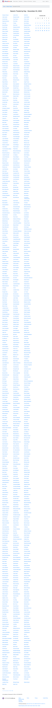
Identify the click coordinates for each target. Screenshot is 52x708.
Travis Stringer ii (5, 269)
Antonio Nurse (15, 383)
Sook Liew (15, 185)
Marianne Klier (15, 431)
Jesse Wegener (16, 122)
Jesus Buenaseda (16, 614)
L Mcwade (26, 379)
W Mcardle (26, 547)
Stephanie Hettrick (16, 27)
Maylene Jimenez (27, 302)
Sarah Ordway (26, 360)
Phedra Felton (15, 285)
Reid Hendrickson (16, 69)
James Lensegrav (16, 407)
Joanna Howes (26, 529)
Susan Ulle (15, 533)
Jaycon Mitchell (5, 138)
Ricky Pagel (4, 561)
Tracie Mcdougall (16, 136)
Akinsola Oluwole (16, 553)
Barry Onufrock (5, 324)
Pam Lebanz (26, 320)
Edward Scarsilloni (5, 676)
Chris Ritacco (26, 77)
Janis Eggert (15, 328)
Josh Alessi (26, 419)
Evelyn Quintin (26, 220)
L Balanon (15, 626)
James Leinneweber (6, 632)
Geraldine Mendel (27, 599)
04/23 (31, 705)
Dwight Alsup (4, 33)
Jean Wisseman (5, 169)
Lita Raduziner (15, 140)
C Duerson (4, 342)
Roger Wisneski (27, 541)
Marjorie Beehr (15, 225)
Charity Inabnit (15, 263)
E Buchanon (15, 271)
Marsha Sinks (26, 295)
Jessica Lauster (16, 41)
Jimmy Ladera (15, 235)
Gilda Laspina (26, 460)
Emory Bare (15, 494)
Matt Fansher (26, 118)
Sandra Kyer (26, 175)
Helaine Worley (16, 379)
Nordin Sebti (15, 360)
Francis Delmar (5, 391)
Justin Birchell (15, 114)
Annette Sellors (5, 49)
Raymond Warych (16, 567)
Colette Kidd (4, 456)
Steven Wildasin (27, 411)
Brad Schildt (26, 328)
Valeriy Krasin (26, 191)
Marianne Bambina (5, 529)
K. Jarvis (25, 210)
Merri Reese (4, 267)
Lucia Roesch (4, 352)
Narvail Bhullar (5, 25)
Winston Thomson (27, 267)
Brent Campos (5, 322)
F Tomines (15, 670)
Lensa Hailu (4, 415)
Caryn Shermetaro (5, 225)
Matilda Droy (26, 391)
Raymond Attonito (5, 393)
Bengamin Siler (27, 112)
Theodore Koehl (27, 389)
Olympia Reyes (16, 504)
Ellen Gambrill (4, 202)
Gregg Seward (26, 165)
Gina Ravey (15, 405)
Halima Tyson (26, 235)
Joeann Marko (26, 346)
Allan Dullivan (15, 575)
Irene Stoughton (5, 346)
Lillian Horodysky (5, 626)
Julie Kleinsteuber (16, 283)
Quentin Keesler (16, 358)
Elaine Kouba (26, 433)
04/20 (39, 705)
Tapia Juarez (15, 336)
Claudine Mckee (16, 33)
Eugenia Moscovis (27, 650)
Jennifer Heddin (27, 102)
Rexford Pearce (5, 179)
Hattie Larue (15, 462)
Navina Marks (26, 423)
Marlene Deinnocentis (28, 362)
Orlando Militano (5, 140)
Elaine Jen (15, 106)
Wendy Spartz (15, 565)
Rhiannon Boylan (5, 520)
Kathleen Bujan (27, 638)
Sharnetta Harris (16, 302)
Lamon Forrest (26, 480)
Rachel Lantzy (4, 35)
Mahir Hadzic (26, 342)
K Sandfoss (26, 366)
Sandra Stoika (26, 591)
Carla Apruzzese (5, 610)
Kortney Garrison (16, 124)
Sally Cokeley (26, 21)
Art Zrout (25, 409)
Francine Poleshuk (16, 529)
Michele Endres (27, 92)
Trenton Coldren (27, 171)
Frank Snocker (15, 595)
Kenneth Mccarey (5, 634)
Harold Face (4, 98)
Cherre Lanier (26, 19)
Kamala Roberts (27, 29)
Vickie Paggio (4, 304)
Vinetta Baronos (5, 193)
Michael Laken (26, 462)
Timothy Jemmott (27, 618)
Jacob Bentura (26, 498)
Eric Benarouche (5, 336)
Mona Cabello (15, 171)
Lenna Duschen (27, 150)
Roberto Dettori (27, 682)
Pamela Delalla (26, 356)
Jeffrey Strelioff (16, 253)
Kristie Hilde (26, 583)
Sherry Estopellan (27, 454)
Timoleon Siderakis (27, 167)
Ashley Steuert (5, 295)
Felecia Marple (15, 156)
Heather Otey (26, 539)
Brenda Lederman (16, 423)
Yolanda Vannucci (27, 49)
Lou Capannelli (16, 316)
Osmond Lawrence (27, 640)
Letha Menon (4, 271)
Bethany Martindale (16, 508)
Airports (34, 1)
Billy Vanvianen (5, 187)
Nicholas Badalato (5, 462)
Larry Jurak (26, 413)
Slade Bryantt (15, 563)
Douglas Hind (4, 291)
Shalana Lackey (5, 464)
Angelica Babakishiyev (6, 403)
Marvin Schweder (27, 533)
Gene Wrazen (26, 464)
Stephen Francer (5, 261)
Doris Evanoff (4, 445)
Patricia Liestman (27, 508)
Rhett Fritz (26, 138)
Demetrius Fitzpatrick (28, 364)
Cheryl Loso (15, 348)
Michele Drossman (27, 37)
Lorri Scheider (26, 672)
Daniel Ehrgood (16, 330)
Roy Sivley (26, 249)
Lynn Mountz (15, 585)
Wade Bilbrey (26, 425)
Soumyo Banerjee (16, 220)
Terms (28, 698)
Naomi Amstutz (16, 583)
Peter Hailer (26, 589)
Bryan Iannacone (16, 94)
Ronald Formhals (27, 98)
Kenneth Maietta (5, 263)
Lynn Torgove (26, 660)
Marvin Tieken (15, 520)
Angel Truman (26, 81)
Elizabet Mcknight (16, 210)
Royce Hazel (15, 273)
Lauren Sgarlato (5, 293)
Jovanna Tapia (26, 474)
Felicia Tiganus (27, 285)
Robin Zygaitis (26, 146)
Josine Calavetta (5, 581)
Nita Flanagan (15, 551)
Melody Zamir (15, 660)
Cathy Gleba (15, 573)
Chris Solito (15, 21)
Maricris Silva (4, 306)
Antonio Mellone (16, 138)
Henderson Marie (27, 575)
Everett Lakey (4, 27)
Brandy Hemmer (5, 447)
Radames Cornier (16, 152)
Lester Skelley (4, 191)
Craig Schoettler (16, 393)
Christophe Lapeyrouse (28, 277)
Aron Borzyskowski (27, 579)
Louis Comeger (27, 674)
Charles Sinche (26, 283)
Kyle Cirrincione (16, 543)
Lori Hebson (26, 431)
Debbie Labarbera (27, 676)
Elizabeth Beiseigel (16, 650)
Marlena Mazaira (27, 350)
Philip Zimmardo (16, 110)
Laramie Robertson (16, 500)
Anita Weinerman (5, 531)
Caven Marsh (4, 146)
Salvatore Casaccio (5, 277)
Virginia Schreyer (27, 271)
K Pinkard (15, 466)
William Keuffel (16, 233)
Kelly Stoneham (5, 443)
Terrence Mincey (16, 295)
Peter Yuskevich (16, 443)
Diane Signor (4, 654)
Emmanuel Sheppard (28, 114)
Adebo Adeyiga (5, 251)
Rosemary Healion (16, 332)
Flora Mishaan (15, 39)
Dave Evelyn (26, 644)
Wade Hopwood (27, 144)
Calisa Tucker (15, 118)
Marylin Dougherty (16, 403)
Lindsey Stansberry (16, 257)
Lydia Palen (26, 336)
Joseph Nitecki (5, 320)
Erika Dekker (4, 273)
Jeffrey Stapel (15, 571)
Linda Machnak (27, 632)
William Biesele (5, 642)
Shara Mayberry (5, 405)
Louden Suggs (5, 401)
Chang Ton (4, 118)
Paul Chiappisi (26, 106)
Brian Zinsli (4, 472)
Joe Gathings (26, 616)
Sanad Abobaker (16, 304)
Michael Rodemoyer (16, 652)
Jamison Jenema (16, 664)
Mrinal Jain (26, 306)
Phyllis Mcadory (5, 549)
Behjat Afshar (15, 245)
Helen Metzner (26, 177)
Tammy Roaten (5, 350)
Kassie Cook (4, 104)
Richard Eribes (26, 185)
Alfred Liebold (15, 350)
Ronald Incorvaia (5, 348)
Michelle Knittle (5, 620)
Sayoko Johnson (27, 516)
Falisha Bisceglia (27, 39)
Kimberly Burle (5, 547)
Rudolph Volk (4, 340)
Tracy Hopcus (15, 19)
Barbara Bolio (26, 122)
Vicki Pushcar (4, 674)
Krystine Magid (26, 441)
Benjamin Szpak (16, 49)
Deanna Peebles (5, 640)
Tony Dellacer (4, 75)
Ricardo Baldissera (16, 593)
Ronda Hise (4, 437)
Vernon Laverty (5, 233)
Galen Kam (26, 59)
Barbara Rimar (15, 506)
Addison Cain (26, 439)
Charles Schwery (5, 210)
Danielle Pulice (15, 88)
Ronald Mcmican (16, 482)
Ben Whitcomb (5, 63)
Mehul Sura (4, 684)
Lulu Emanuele (15, 381)
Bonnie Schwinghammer (28, 381)
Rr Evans (14, 656)
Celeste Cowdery (27, 310)
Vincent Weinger (27, 225)
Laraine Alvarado (27, 612)
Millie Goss (15, 356)
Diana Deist (15, 25)
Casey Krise (15, 456)
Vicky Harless (4, 237)
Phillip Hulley (4, 71)
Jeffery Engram (5, 589)
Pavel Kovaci (4, 648)
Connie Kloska (5, 543)
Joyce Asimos (15, 411)
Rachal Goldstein (27, 179)
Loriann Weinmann (5, 156)
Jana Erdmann (5, 498)
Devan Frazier (15, 73)
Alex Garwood (15, 293)
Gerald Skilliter (26, 293)
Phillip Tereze (26, 330)
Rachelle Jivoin (27, 332)
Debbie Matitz (4, 29)
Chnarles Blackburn (5, 130)
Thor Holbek (26, 652)
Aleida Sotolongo (5, 585)
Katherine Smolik (5, 279)
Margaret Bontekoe (27, 25)
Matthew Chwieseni (27, 531)
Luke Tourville (4, 124)
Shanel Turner (15, 634)
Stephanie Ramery (5, 21)
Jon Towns (26, 291)
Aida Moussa (4, 559)
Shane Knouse (5, 494)
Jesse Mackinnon (5, 362)
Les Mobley (15, 391)
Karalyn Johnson (5, 510)
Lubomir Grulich (27, 654)
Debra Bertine (26, 482)
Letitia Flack (4, 524)
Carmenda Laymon (27, 368)
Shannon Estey (26, 259)
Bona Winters (4, 200)
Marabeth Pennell (16, 116)
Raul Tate (15, 531)
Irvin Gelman (26, 466)
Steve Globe (15, 57)
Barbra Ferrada (16, 676)
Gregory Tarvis (26, 630)
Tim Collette (4, 399)
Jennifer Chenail (27, 344)
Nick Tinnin (15, 181)
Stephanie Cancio (27, 187)
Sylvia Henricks (5, 334)
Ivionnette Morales (27, 304)
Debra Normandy (16, 132)
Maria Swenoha (27, 648)
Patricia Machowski (16, 464)
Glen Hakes (15, 306)
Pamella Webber (27, 581)
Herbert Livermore (5, 43)
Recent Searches (22, 705)
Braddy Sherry (15, 581)
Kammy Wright (16, 549)
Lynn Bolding (15, 308)
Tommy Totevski (16, 419)
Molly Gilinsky (26, 622)
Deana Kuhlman (27, 247)
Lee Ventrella (26, 212)
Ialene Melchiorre (16, 165)
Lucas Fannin (4, 429)
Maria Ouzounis (27, 314)
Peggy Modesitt (27, 265)
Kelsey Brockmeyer (27, 543)
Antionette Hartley (16, 206)
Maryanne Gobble (5, 316)
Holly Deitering (5, 216)
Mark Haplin (26, 510)
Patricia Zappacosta (27, 90)
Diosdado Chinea (5, 257)
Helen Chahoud (16, 620)
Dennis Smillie (26, 200)
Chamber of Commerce (28, 1)
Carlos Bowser (15, 104)
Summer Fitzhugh (27, 383)
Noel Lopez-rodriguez (17, 421)
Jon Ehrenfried (5, 67)
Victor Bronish (26, 403)
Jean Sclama (4, 490)
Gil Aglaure (26, 47)
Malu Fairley (4, 504)
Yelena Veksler (5, 283)
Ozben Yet (4, 332)
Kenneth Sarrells (5, 502)
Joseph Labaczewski (6, 181)
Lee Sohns (26, 514)
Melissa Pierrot (27, 470)
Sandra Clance (26, 279)
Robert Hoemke (27, 624)
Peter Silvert (15, 472)
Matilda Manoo (5, 220)
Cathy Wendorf (5, 668)
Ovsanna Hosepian (27, 668)
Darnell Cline (15, 108)
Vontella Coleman (27, 316)
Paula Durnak (15, 502)
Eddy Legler (15, 587)
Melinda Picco (15, 636)
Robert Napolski (5, 173)
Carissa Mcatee (16, 318)
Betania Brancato (16, 158)
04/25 (26, 705)
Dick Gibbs (4, 488)
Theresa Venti (26, 257)
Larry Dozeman (16, 524)
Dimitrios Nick (26, 45)
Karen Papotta (15, 326)
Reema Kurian (4, 468)
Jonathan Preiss (16, 289)
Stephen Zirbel (15, 96)
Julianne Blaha (26, 255)
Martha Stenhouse (27, 206)
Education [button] (20, 1)
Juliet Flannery (26, 181)
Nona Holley (26, 169)
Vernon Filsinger (16, 320)
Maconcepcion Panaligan (7, 638)
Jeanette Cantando (5, 506)
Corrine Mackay (16, 35)
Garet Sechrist (5, 330)
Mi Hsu (25, 634)
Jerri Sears (4, 235)
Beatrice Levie (15, 354)
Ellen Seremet (15, 577)
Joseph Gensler (27, 348)
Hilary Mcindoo (16, 640)
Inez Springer (15, 401)
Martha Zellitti (4, 92)
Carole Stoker (4, 368)
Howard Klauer (16, 606)
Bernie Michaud (16, 399)
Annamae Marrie (5, 204)
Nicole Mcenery (16, 346)
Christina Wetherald (16, 618)
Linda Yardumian (16, 202)
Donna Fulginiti (5, 500)
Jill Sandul (4, 287)
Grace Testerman (5, 128)
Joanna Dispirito (16, 193)
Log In (44, 1)
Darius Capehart (16, 83)
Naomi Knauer (26, 555)
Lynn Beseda (26, 549)
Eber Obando (4, 229)
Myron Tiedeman (16, 447)
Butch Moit (4, 122)
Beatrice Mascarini (27, 318)
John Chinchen (16, 630)
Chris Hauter (26, 407)
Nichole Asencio (5, 239)
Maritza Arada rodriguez (6, 427)
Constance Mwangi (16, 486)
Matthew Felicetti (27, 435)
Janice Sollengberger (28, 334)
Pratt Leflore (26, 387)
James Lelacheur (27, 553)
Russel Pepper (15, 344)
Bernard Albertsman (27, 608)
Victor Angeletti (16, 267)
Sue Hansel (26, 253)
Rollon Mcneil (4, 658)
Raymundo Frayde (27, 352)
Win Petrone (26, 636)
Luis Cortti (4, 387)
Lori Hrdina (26, 340)
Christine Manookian (17, 569)
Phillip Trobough (16, 425)
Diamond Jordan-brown (17, 539)
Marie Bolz (15, 251)
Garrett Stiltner (15, 561)
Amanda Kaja (4, 102)
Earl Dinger (15, 541)
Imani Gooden (26, 520)
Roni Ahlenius (4, 114)
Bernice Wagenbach (16, 557)
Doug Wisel (4, 545)
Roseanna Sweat (16, 175)
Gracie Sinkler (4, 595)
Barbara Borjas (5, 413)
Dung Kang (15, 100)
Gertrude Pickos (16, 445)
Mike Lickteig (4, 417)
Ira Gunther (15, 128)
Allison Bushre (15, 377)
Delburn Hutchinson (16, 362)
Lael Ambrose (4, 516)
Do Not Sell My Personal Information (21, 700)
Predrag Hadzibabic (5, 314)
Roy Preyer (15, 642)
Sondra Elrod (15, 474)
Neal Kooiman (4, 666)
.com (7, 1)
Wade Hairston (5, 454)
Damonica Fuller (5, 433)
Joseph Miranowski (16, 239)
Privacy (36, 698)
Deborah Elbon (5, 470)
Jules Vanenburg (27, 405)
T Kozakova (26, 358)
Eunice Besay (15, 310)
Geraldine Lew (15, 535)
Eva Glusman (15, 312)
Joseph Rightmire (5, 165)
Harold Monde (5, 312)
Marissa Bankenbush (17, 150)
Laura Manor (15, 63)
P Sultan (14, 23)
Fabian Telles (4, 318)
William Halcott (5, 593)
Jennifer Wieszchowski (6, 672)
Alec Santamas (5, 478)
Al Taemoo (4, 289)
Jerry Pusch (26, 518)
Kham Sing (15, 98)
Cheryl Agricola (27, 415)
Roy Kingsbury (15, 632)
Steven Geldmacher (27, 628)
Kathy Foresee (5, 397)
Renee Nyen (4, 608)
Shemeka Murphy (27, 204)
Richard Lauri (4, 167)
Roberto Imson (26, 506)
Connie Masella (27, 397)
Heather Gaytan (16, 324)
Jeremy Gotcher (27, 43)
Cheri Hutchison (5, 573)
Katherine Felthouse (16, 218)
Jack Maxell (15, 255)
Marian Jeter (26, 610)
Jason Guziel (4, 116)
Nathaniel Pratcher (16, 167)
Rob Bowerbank (5, 45)
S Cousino (26, 202)
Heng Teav (4, 94)
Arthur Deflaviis (5, 567)
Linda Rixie (4, 646)
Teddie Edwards (16, 92)
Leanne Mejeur (5, 83)
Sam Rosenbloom (27, 658)
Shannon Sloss (5, 61)
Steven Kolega (26, 545)
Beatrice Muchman (5, 249)
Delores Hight (26, 233)
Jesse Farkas (15, 59)
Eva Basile (15, 47)
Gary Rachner (15, 45)
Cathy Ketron (15, 227)
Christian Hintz (5, 208)
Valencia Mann (26, 593)
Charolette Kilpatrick (17, 395)
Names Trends (9, 6)
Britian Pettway (5, 569)
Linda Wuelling (15, 409)
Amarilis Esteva (5, 409)
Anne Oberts (15, 169)
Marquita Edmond (5, 606)
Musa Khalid (4, 628)
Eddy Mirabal (4, 423)
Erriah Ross (15, 352)
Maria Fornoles (26, 88)
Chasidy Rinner (16, 130)
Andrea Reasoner (5, 482)
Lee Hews (15, 214)
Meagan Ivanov (16, 322)
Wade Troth (15, 684)
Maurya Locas (26, 142)
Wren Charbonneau (5, 541)
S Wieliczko (4, 354)
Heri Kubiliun (26, 326)
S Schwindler (26, 100)
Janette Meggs (16, 243)
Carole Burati (26, 281)
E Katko (3, 243)
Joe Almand (4, 366)
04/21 (36, 705)
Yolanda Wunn (15, 397)
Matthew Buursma (16, 628)
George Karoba (16, 237)
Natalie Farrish (5, 571)
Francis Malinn (15, 608)
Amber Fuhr (26, 447)
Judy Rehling (4, 79)
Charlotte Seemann (5, 247)
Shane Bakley (15, 51)
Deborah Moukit (16, 249)
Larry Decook (15, 204)
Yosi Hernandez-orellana (6, 148)
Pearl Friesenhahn (5, 88)
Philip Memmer (5, 120)
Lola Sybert (4, 69)
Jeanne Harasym (16, 454)
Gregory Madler (16, 518)
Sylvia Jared (4, 171)
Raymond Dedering (27, 502)
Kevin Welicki (26, 23)
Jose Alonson (4, 385)
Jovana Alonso (5, 142)
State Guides (15, 1)
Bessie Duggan (26, 393)
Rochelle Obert (15, 498)
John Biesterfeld (16, 177)
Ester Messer (4, 583)
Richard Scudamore (5, 152)
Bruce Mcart (15, 492)
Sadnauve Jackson (5, 662)
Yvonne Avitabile (27, 173)
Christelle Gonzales (16, 514)
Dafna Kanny (26, 656)
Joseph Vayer (15, 510)
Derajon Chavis (16, 522)
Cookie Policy (45, 698)
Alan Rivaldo (4, 302)
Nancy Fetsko (26, 67)
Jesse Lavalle (26, 476)
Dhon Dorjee (15, 427)
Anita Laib (26, 563)
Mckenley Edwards (27, 561)
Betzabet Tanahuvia (27, 83)
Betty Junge (15, 195)
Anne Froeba (26, 496)
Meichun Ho (26, 492)
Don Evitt (14, 247)
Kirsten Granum (5, 553)
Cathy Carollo (4, 17)
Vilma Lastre (26, 557)
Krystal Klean (26, 128)
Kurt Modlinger (16, 470)
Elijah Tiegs (15, 666)
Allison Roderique (16, 612)
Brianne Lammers (5, 533)
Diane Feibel (4, 439)
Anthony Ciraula (16, 102)
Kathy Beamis (4, 539)
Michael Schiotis (16, 79)
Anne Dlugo (26, 124)
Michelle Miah (15, 187)
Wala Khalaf (15, 547)
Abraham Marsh (27, 472)
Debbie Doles (26, 573)
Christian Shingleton (6, 195)
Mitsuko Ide (26, 427)
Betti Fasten (26, 585)
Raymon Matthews (27, 664)
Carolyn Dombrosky (16, 488)
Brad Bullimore (5, 183)
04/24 (29, 705)
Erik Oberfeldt (15, 638)
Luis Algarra (15, 154)
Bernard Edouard (27, 51)
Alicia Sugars (26, 478)
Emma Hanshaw (5, 644)
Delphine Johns (5, 597)
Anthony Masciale (27, 569)
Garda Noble (26, 458)
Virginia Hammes (27, 494)
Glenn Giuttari (15, 53)
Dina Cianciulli (5, 460)
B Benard (14, 644)
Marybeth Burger (5, 175)
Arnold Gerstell (26, 239)
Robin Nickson (5, 150)
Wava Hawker (15, 229)
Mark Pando (26, 245)
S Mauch (14, 597)
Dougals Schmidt (16, 261)
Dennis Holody (26, 666)
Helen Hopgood (5, 275)
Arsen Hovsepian (5, 328)
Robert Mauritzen (5, 227)
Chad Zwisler (15, 200)
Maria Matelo (15, 591)
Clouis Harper (26, 134)
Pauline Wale (4, 185)
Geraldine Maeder (27, 31)
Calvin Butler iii (5, 577)
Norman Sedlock (27, 183)
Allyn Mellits (4, 134)
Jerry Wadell (4, 364)
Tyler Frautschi (26, 308)
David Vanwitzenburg (6, 555)
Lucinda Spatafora (5, 579)
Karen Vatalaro (16, 437)
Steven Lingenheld (16, 372)
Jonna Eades (4, 197)
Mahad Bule (26, 193)
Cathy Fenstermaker (27, 324)
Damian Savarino (27, 94)
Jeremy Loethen (5, 512)
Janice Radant (26, 17)
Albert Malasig (26, 154)
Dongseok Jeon (27, 208)
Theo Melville (4, 245)
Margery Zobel (15, 189)
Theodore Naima (5, 177)
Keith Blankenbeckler (28, 229)
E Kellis (3, 206)
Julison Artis (15, 15)
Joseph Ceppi (26, 597)
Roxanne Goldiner (27, 116)
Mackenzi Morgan (5, 624)
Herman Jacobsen (27, 559)
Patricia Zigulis (26, 456)
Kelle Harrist (4, 563)
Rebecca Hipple (5, 31)
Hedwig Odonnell (5, 650)
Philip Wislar (15, 148)
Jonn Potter (4, 106)
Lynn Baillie (4, 259)
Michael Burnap (27, 287)
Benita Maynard (16, 662)
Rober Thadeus (5, 281)
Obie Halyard (4, 360)
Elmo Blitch (15, 43)
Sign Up (47, 1)
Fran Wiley (15, 599)
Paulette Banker (5, 664)
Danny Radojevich (16, 241)
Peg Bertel (4, 379)
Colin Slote (4, 630)
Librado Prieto (15, 579)
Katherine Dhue (5, 551)
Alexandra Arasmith (5, 652)
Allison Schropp (27, 587)
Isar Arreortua (15, 275)
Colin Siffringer (16, 144)
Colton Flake (26, 289)
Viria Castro (26, 75)
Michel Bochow (16, 433)
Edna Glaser (4, 466)
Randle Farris (15, 142)
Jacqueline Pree (16, 173)
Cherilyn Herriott (27, 385)
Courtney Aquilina (5, 96)
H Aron (14, 287)
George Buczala (16, 368)
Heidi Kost (26, 15)
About (20, 698)
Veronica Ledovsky (27, 158)
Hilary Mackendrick (16, 674)
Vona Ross (15, 61)
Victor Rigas (26, 156)
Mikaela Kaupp (26, 108)
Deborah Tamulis (16, 516)
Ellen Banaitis (15, 370)
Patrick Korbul (15, 413)
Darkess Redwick (16, 496)
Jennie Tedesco (5, 591)
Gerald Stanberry (27, 237)
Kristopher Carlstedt (6, 108)
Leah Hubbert (26, 152)
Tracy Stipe (4, 614)
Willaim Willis (15, 191)
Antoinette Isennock (6, 212)
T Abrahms (4, 370)
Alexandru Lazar (5, 100)
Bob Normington (5, 575)
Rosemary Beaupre (27, 662)
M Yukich (15, 55)
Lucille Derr (26, 670)
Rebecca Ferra (5, 37)
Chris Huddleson (16, 435)
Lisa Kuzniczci (5, 377)
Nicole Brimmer (16, 197)
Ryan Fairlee (26, 372)
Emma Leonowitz (16, 90)
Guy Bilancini (4, 338)
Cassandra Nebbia (16, 484)
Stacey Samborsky (27, 488)
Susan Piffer (15, 439)
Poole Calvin (15, 216)
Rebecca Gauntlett (5, 522)
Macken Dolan (5, 395)
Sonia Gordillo (26, 354)
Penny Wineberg (16, 208)
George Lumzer (27, 57)
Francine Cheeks (27, 551)
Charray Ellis (26, 189)
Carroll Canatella (16, 120)
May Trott (15, 81)
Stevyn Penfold (26, 614)
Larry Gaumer (4, 441)
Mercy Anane (4, 486)
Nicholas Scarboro (27, 399)
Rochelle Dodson (5, 612)
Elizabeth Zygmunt (5, 508)
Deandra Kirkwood (5, 218)
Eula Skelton (15, 112)
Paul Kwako (4, 383)
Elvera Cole (4, 77)
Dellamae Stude (27, 484)
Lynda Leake (26, 370)
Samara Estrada (16, 648)
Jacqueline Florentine (28, 130)
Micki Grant (26, 445)
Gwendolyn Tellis (5, 476)
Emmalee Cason (5, 557)
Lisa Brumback (16, 622)
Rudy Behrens (26, 504)
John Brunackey (5, 90)
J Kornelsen (4, 419)
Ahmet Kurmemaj (16, 658)
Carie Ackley (15, 468)
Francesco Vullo (5, 435)
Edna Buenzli (15, 555)
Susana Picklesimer (16, 212)
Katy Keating (26, 642)
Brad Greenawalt (5, 47)
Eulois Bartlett (26, 33)
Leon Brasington (5, 670)
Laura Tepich (26, 53)
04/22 (34, 705)
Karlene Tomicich (16, 67)
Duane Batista (15, 429)
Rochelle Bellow (16, 134)
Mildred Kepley (16, 672)
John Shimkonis (16, 179)
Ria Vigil (14, 37)
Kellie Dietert (4, 255)
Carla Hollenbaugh (5, 411)
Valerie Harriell (26, 646)
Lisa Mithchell (4, 326)
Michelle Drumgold (5, 480)
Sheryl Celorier (15, 146)
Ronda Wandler (5, 214)
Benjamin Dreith (5, 425)
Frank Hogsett (26, 537)
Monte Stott (15, 646)
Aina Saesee (26, 195)
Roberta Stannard (5, 285)
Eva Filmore (4, 136)
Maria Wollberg (16, 610)
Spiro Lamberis (27, 65)
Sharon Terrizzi (16, 338)
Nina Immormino (16, 389)
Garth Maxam (4, 407)
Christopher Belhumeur (17, 231)
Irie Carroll (15, 277)
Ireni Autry (26, 421)
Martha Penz (4, 41)
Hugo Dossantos (16, 342)
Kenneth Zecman (16, 458)
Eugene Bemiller (27, 565)
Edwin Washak (5, 51)
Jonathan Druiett (27, 63)
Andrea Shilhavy (5, 492)
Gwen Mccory (15, 387)
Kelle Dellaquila (16, 31)
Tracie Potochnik (5, 57)
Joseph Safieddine (5, 310)
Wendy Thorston (27, 500)
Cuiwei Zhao (26, 443)
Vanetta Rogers (5, 535)
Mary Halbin (26, 490)
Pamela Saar (26, 69)
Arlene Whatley (5, 231)
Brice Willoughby (5, 53)
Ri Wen (3, 458)
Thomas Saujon (5, 65)
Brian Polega (15, 77)
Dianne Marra (15, 668)
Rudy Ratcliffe (4, 344)
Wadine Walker (16, 654)
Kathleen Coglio (5, 656)
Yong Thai (4, 253)
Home (4, 6)
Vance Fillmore (26, 55)
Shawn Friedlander (16, 417)
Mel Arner (15, 334)
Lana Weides (26, 79)
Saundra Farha (5, 537)
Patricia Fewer (15, 265)
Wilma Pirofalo (5, 55)
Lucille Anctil (15, 476)
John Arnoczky (16, 364)
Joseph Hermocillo (5, 154)
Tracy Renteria (26, 61)
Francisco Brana (5, 622)
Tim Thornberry (27, 567)
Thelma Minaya (16, 183)
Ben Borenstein (16, 545)
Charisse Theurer (5, 15)
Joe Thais (15, 75)
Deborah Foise (26, 27)
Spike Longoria (26, 595)
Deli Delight (4, 636)
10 (12, 690)
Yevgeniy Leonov (5, 599)
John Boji (15, 624)
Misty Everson (4, 158)
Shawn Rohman (5, 514)
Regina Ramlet (5, 81)
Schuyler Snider (27, 132)
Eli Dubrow (4, 660)
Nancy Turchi (26, 577)
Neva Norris (4, 616)
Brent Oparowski (27, 437)
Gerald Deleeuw (16, 480)
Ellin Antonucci (26, 148)
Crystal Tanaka (26, 41)
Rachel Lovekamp (27, 251)
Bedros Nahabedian (27, 401)
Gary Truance (4, 132)
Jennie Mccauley (27, 395)
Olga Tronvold (26, 136)
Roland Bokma (26, 620)
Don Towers (15, 281)
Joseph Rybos (4, 73)
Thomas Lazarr (5, 421)
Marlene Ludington (5, 144)
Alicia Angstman (16, 589)
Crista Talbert (4, 112)
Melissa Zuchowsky (16, 559)
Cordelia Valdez (16, 126)
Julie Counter (4, 518)
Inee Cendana (4, 265)
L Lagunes (15, 291)
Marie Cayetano (27, 571)
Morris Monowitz (5, 189)
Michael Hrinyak (16, 682)
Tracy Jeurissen (27, 35)
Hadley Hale (26, 486)
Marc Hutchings (16, 460)
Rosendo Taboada (16, 385)
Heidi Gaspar (26, 227)
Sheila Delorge (5, 587)
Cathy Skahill (26, 216)
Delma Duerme (16, 340)
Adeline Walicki (5, 358)
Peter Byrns (26, 218)
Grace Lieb (4, 23)
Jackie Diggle (26, 110)
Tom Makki (26, 73)
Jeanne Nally (15, 71)
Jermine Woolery (27, 243)
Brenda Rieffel (4, 110)
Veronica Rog (4, 19)
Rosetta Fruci (4, 618)
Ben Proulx (4, 484)
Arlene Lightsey (27, 275)
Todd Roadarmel (16, 537)
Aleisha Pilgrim (5, 389)
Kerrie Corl (26, 468)
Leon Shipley (4, 565)
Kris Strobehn (4, 474)
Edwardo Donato (16, 17)
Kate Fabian (26, 606)
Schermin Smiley (5, 126)
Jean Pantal (26, 273)
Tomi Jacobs (26, 261)
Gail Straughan (15, 279)
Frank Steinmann (16, 314)
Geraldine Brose (16, 512)
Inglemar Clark (26, 429)
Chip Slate (15, 415)
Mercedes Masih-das (6, 59)
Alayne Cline (4, 496)
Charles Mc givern (27, 377)
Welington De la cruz (17, 441)
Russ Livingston (16, 478)
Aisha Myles (26, 126)
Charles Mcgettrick (27, 322)
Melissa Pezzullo (16, 65)
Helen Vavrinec (5, 356)
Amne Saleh (4, 431)
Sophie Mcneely (27, 417)
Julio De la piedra (27, 96)
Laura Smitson (15, 259)
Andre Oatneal (26, 535)
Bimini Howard (26, 522)
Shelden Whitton (27, 71)
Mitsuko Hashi (26, 140)
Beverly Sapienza (27, 120)
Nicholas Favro (26, 524)
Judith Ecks (15, 490)
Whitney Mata (4, 39)
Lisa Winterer (26, 214)
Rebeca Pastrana (27, 626)
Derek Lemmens (27, 104)
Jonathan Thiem (5, 682)
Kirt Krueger (4, 381)
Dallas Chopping (27, 312)
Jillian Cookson (27, 241)
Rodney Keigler (26, 263)
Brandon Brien (4, 372)
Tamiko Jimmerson (27, 231)
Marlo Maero (15, 616)
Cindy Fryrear (26, 338)
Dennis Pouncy (16, 29)
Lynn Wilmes (26, 269)
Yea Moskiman (16, 366)
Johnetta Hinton (5, 308)
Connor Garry (15, 269)
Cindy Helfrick (4, 241)
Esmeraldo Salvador (27, 512)
